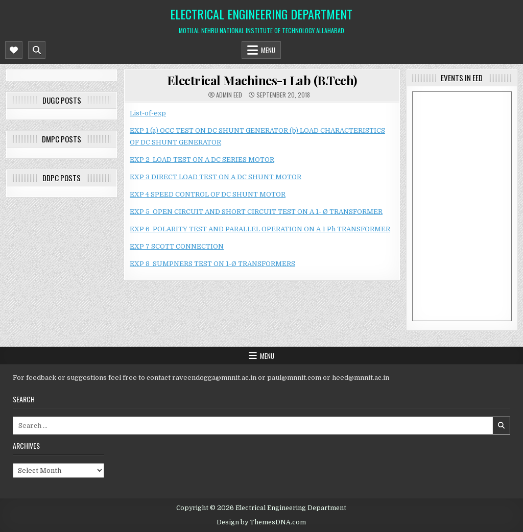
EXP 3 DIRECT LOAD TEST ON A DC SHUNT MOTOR (215, 177)
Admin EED (229, 95)
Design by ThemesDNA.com (261, 522)
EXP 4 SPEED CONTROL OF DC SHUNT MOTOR (208, 194)
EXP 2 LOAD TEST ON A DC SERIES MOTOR (202, 159)
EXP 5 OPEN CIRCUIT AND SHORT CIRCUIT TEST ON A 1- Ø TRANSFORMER (256, 211)
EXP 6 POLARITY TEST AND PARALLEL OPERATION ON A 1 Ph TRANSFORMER (260, 229)
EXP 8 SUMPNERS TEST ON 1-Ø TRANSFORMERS (212, 264)
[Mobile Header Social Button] (13, 50)
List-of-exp (148, 113)
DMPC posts (61, 138)
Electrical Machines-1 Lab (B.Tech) (262, 80)
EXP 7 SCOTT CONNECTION (177, 246)
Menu (268, 50)
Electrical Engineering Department (261, 14)
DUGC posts (61, 100)
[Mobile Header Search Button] (36, 50)
